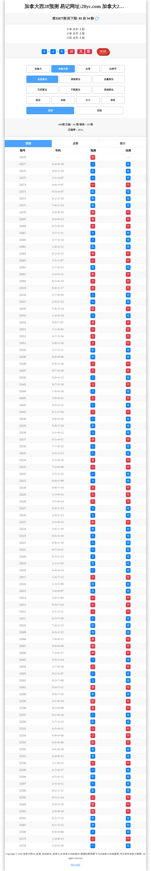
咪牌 (103, 51)
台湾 (88, 68)
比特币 (112, 68)
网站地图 (75, 865)
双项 (50, 110)
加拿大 (38, 68)
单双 (112, 100)
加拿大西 (63, 68)
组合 (38, 100)
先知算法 (42, 79)
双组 (99, 110)
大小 (88, 100)
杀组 (63, 100)
